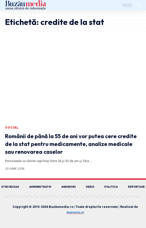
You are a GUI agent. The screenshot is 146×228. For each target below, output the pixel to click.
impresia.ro (75, 212)
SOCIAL (12, 127)
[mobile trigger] (136, 5)
